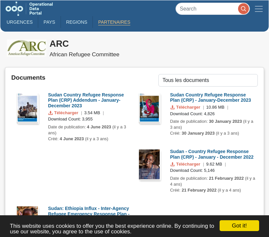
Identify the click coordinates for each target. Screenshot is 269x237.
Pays (49, 22)
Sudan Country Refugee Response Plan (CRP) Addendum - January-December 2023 (86, 100)
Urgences (20, 22)
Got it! (239, 226)
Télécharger (63, 112)
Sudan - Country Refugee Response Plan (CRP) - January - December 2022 (212, 154)
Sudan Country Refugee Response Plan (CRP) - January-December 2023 (210, 97)
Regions (77, 22)
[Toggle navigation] (259, 8)
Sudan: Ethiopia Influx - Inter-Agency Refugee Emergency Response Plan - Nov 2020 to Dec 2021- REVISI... (88, 214)
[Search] (212, 9)
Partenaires (114, 22)
